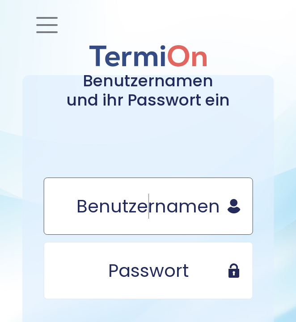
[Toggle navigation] (47, 25)
